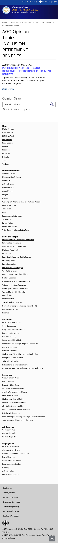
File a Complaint (8, 381)
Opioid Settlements (9, 347)
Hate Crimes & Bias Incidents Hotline (16, 281)
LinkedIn (5, 157)
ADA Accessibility (29, 1)
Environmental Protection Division (15, 274)
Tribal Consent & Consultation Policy (16, 230)
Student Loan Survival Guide (13, 399)
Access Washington (11, 511)
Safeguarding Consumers (11, 243)
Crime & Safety (7, 295)
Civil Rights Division (9, 271)
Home (4, 22)
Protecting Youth (8, 261)
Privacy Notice (7, 223)
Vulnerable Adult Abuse (11, 361)
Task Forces (6, 209)
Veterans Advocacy (9, 351)
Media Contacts (8, 129)
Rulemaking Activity (9, 227)
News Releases (7, 133)
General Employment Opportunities (15, 454)
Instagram (6, 153)
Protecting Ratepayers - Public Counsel (16, 257)
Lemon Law (6, 253)
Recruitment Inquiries (10, 475)
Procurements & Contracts (12, 216)
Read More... (8, 88)
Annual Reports (8, 191)
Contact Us (6, 181)
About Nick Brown (9, 174)
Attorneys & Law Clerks (11, 450)
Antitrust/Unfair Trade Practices (14, 246)
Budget (5, 195)
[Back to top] (52, 538)
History (5, 198)
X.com (4, 161)
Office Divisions (8, 184)
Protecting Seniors (9, 264)
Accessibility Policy (10, 497)
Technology (6, 220)
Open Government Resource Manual (16, 410)
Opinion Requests (9, 437)
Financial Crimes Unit (10, 309)
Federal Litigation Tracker (11, 322)
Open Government (9, 326)
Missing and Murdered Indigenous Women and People (22, 368)
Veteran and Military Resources (14, 285)
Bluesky (5, 147)
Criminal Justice (8, 299)
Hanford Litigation (9, 278)
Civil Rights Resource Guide (12, 406)
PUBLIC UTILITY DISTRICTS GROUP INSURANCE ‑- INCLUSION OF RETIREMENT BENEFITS (26, 71)
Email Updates (7, 143)
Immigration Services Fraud (12, 358)
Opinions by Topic (31, 22)
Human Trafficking (9, 337)
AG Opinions (16, 22)
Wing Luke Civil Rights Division (13, 330)
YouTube (5, 164)
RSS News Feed (8, 136)
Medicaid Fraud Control (11, 250)
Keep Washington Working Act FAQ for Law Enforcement (23, 417)
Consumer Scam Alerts (10, 378)
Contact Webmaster (11, 516)
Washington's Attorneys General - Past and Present (21, 202)
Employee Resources (11, 502)
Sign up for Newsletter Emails (13, 389)
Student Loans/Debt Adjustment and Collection (20, 354)
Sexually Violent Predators (12, 302)
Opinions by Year (8, 430)
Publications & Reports (10, 396)
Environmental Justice (10, 333)
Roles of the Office (9, 205)
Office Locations (8, 188)
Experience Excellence (10, 446)
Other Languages (48, 1)
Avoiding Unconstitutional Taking (14, 392)
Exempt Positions (8, 457)
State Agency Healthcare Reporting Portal (17, 420)
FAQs (4, 212)
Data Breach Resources (10, 413)
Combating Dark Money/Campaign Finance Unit (20, 344)
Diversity (5, 468)
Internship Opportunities (11, 464)
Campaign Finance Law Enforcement (16, 289)
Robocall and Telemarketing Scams (15, 365)
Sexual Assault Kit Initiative (12, 340)
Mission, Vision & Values (11, 177)
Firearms (5, 313)
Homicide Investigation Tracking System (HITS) (19, 306)
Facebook (5, 150)
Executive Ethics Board (10, 385)
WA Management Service (11, 461)
